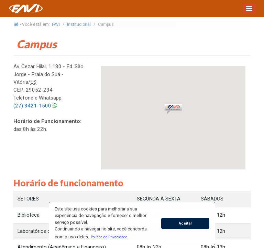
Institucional (79, 24)
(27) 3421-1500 (32, 106)
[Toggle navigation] (249, 8)
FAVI (56, 24)
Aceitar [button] (185, 223)
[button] (109, 236)
